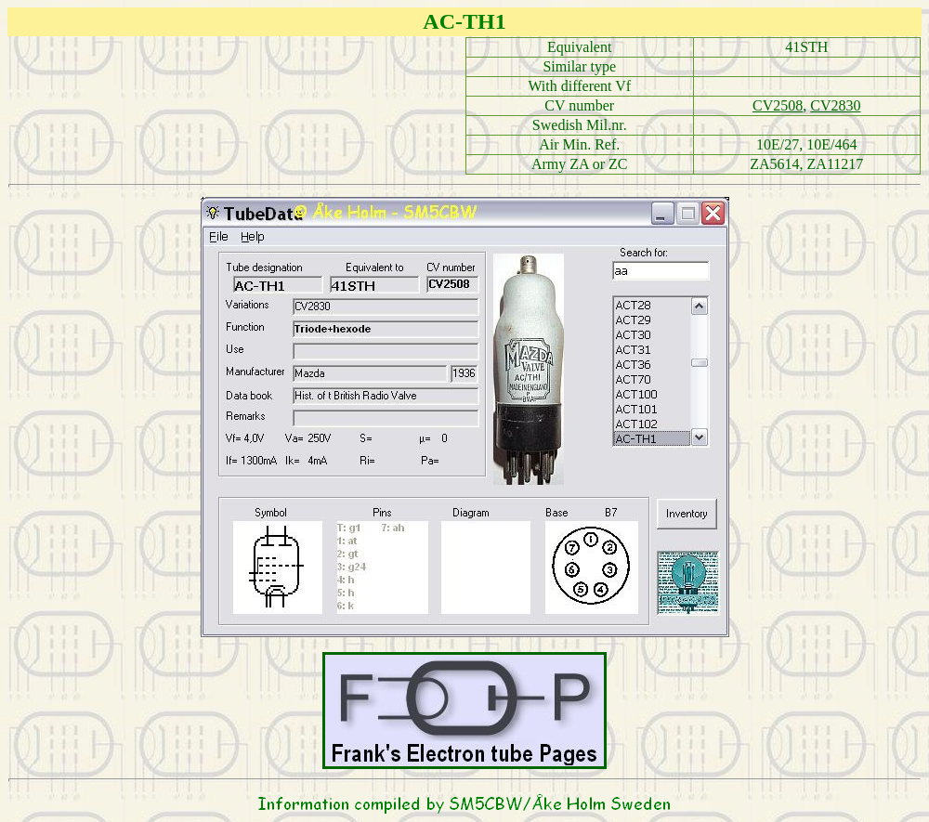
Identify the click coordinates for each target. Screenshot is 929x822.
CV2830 (835, 105)
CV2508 (777, 105)
